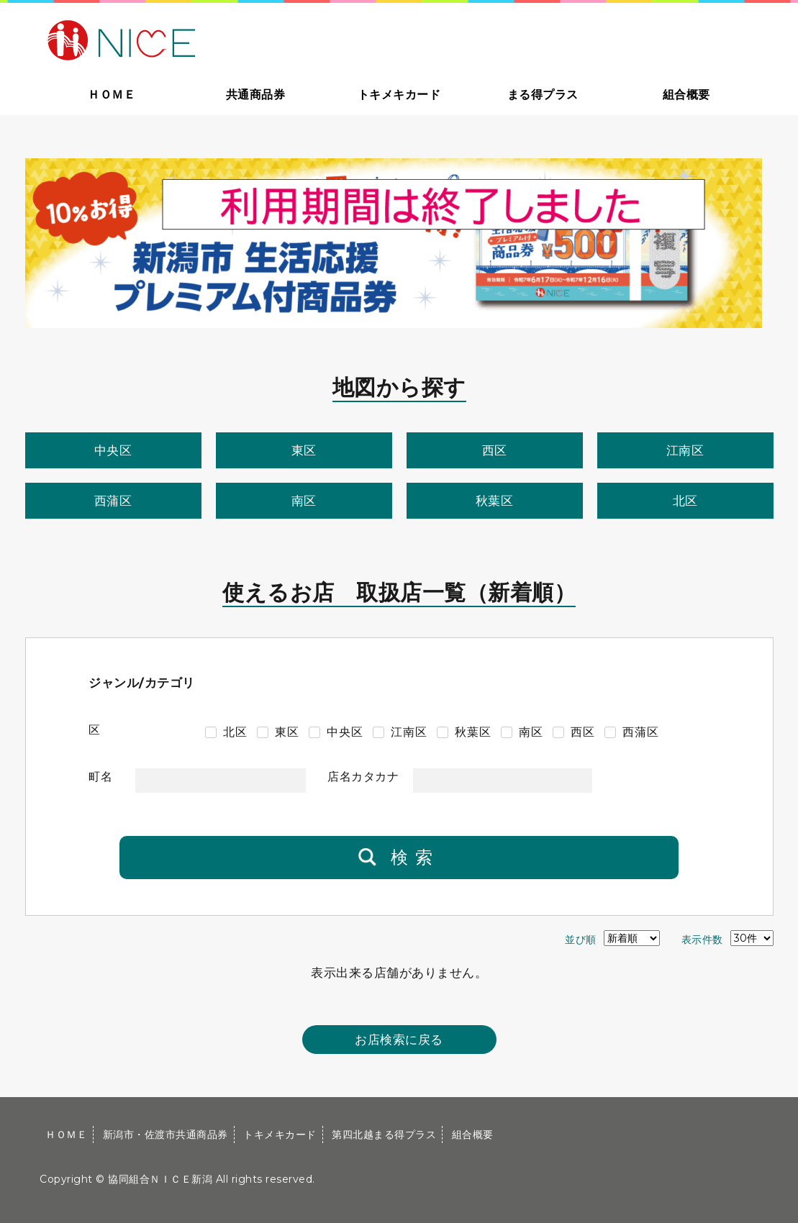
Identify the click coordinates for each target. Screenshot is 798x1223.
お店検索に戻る (399, 1039)
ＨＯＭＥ (111, 94)
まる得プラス (543, 94)
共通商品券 (256, 94)
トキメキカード (399, 94)
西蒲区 (113, 501)
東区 (304, 450)
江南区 (685, 450)
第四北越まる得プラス (384, 1134)
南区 (304, 501)
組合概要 (686, 94)
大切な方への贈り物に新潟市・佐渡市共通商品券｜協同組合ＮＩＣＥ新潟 (224, 39)
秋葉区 (495, 501)
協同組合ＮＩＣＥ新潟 (160, 1179)
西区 (494, 450)
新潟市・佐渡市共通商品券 (165, 1134)
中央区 (113, 450)
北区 (685, 501)
